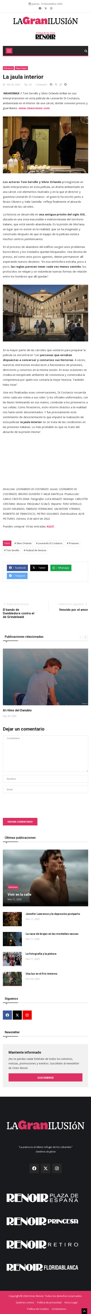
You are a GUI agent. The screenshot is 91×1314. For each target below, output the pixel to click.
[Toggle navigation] (9, 51)
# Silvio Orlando (23, 543)
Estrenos (8, 68)
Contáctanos (59, 1309)
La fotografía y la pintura (41, 953)
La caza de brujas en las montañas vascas (52, 933)
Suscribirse (45, 1077)
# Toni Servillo (11, 550)
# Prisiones (73, 543)
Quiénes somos (25, 1302)
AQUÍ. (51, 526)
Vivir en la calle (19, 894)
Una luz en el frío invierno (41, 973)
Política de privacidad (49, 1302)
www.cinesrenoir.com (34, 108)
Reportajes (21, 68)
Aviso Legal (70, 1302)
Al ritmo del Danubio (17, 710)
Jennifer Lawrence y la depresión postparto (53, 913)
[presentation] (32, 803)
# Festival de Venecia (35, 550)
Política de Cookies (38, 1309)
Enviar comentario (20, 821)
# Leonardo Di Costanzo (49, 543)
